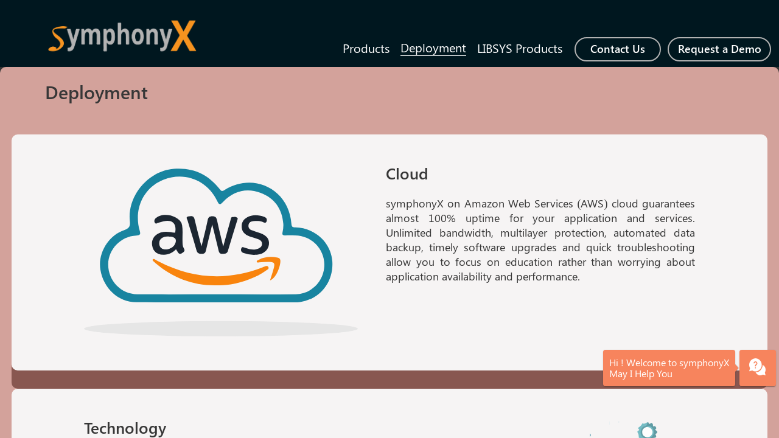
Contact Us (617, 48)
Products (366, 48)
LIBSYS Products (519, 48)
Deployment (433, 47)
